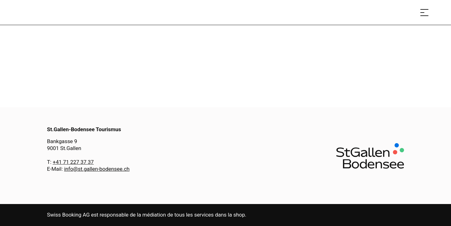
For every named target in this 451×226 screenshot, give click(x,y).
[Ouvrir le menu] (424, 12)
